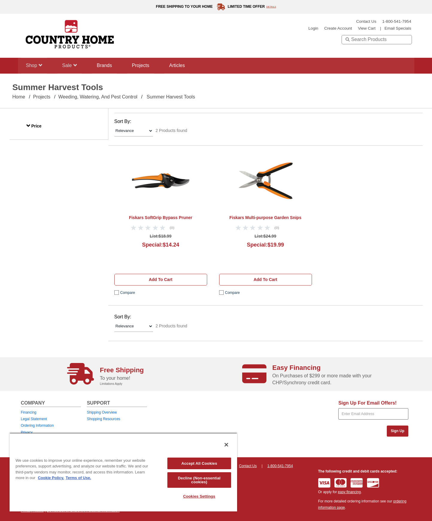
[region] (123, 472)
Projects (146, 65)
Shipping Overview (102, 412)
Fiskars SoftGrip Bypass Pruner (160, 217)
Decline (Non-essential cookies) (199, 480)
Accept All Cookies (199, 463)
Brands (108, 65)
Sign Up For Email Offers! (367, 402)
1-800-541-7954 (396, 21)
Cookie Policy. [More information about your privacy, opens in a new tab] (51, 478)
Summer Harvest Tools (171, 96)
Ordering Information (37, 425)
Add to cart (160, 279)
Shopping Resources (103, 419)
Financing (29, 412)
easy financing (349, 492)
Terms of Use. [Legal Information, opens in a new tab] (78, 478)
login (313, 28)
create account (338, 28)
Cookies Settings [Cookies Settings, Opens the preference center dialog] (199, 496)
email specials (397, 28)
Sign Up (397, 431)
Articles (184, 65)
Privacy (27, 432)
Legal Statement (34, 419)
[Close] (226, 444)
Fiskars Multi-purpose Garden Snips (265, 217)
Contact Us (366, 21)
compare (127, 293)
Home (18, 96)
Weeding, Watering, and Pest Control (97, 96)
